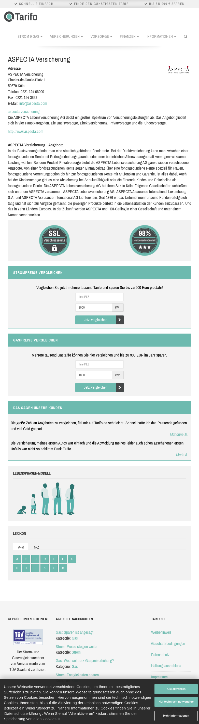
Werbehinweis (161, 632)
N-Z (36, 547)
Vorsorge (101, 36)
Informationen (161, 36)
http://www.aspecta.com (25, 131)
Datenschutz (160, 654)
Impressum (159, 677)
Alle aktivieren (176, 688)
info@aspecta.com (33, 103)
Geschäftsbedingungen (168, 643)
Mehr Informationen (176, 715)
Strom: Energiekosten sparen (77, 674)
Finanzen (129, 36)
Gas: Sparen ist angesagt (74, 632)
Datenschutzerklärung (22, 713)
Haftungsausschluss (166, 665)
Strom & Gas (30, 36)
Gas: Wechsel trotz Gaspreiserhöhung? (85, 660)
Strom (76, 652)
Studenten (45, 498)
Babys (22, 498)
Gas (75, 638)
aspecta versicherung (23, 111)
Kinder (34, 498)
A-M (21, 547)
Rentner (69, 498)
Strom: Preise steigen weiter (76, 646)
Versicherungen (66, 36)
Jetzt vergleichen (104, 319)
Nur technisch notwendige (176, 701)
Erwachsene (57, 498)
